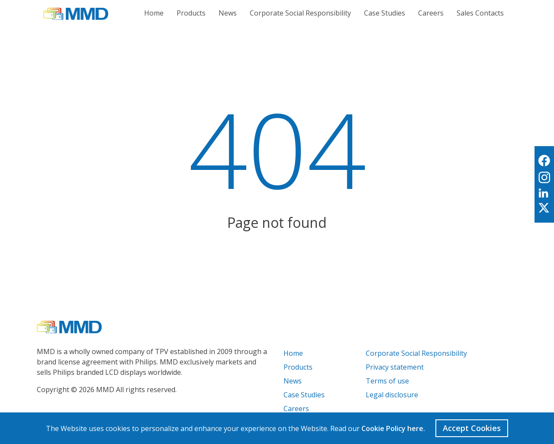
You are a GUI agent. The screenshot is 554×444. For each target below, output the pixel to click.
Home (154, 13)
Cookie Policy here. (393, 428)
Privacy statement (395, 367)
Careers (431, 13)
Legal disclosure (392, 394)
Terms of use (387, 381)
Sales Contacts (480, 13)
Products (191, 13)
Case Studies (384, 13)
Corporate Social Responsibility (300, 13)
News (228, 13)
